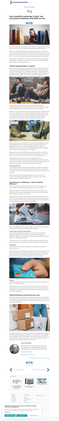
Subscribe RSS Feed (41, 395)
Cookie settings (33, 415)
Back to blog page (29, 7)
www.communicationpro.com (28, 354)
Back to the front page (29, 365)
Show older (13, 401)
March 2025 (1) (14, 399)
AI (24, 396)
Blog (29, 11)
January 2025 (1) (14, 400)
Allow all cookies (10, 415)
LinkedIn (30, 351)
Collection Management (27, 399)
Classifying (25, 398)
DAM (25, 401)
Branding (25, 397)
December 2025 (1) (14, 398)
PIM (49, 359)
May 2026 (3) (13, 396)
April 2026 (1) (13, 397)
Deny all (22, 415)
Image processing (26, 402)
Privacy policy (7, 412)
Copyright (25, 400)
